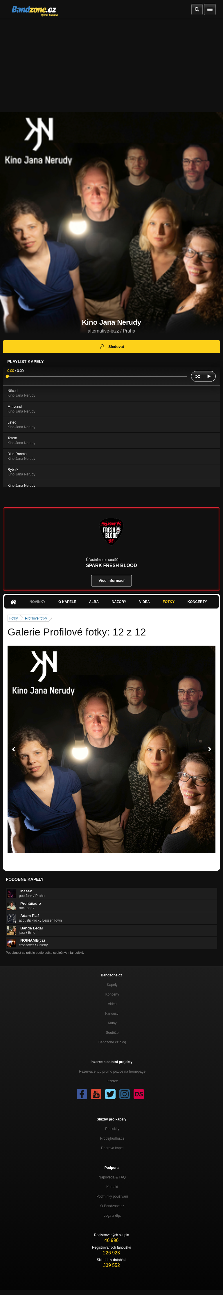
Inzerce (112, 1081)
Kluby (112, 1023)
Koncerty (197, 602)
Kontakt (112, 1187)
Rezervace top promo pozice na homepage (112, 1071)
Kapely (112, 985)
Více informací (112, 580)
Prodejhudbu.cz (112, 1138)
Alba (94, 602)
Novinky (38, 602)
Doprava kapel (112, 1148)
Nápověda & (112, 1177)
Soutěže (112, 1033)
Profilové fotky (36, 618)
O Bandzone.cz (112, 1206)
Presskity (112, 1129)
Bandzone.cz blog (112, 1042)
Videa (144, 602)
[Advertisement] (111, 62)
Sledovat (111, 347)
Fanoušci (112, 1013)
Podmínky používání (112, 1196)
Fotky (169, 602)
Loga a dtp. (112, 1216)
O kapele (67, 602)
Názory (119, 602)
